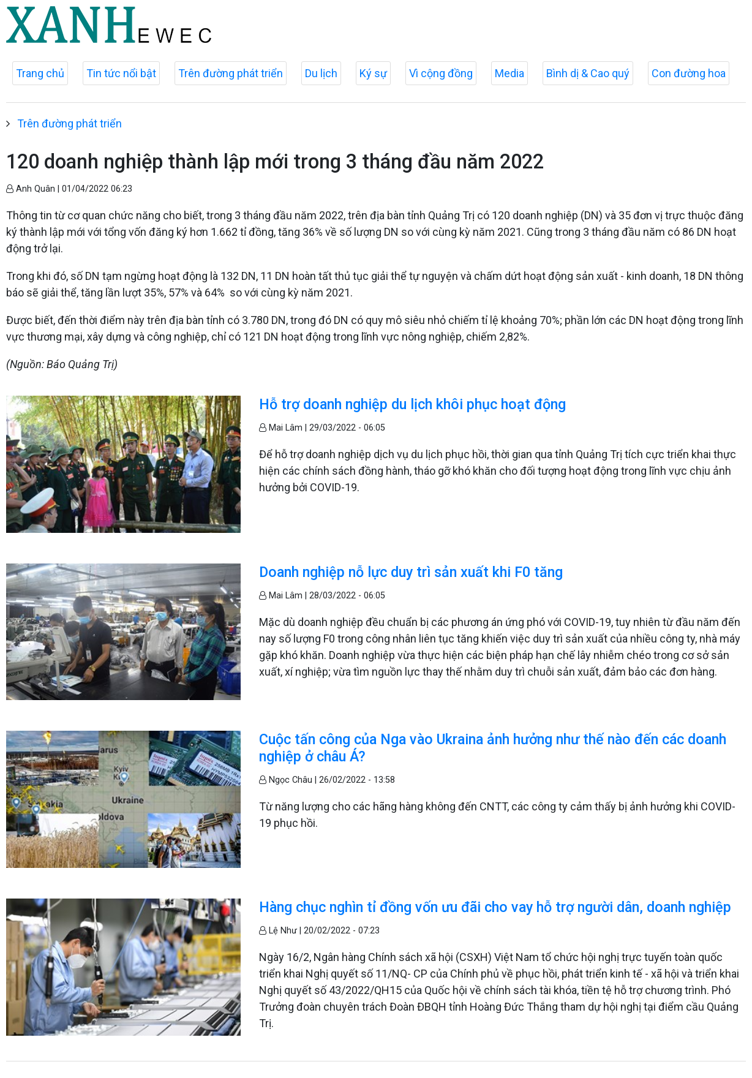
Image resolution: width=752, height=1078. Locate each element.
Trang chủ (40, 73)
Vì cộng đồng (441, 73)
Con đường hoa (689, 73)
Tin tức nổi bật (121, 73)
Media (509, 73)
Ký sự (373, 73)
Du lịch (321, 73)
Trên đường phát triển (230, 73)
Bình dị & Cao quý (588, 73)
